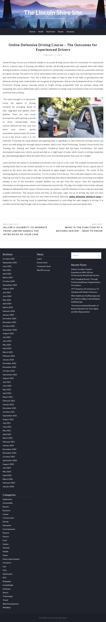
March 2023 (8, 352)
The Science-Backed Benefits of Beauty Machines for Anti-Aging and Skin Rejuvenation (84, 308)
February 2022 (9, 401)
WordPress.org (43, 270)
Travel (5, 600)
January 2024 (8, 315)
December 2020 (9, 449)
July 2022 (7, 382)
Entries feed (42, 262)
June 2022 (7, 386)
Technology (8, 596)
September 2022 (10, 374)
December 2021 (9, 408)
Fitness (6, 536)
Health (40, 32)
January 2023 (8, 359)
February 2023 (9, 356)
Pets (5, 570)
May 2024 (7, 300)
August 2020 (8, 464)
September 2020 (10, 460)
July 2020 (7, 468)
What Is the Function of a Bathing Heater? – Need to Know (79, 229)
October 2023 (9, 326)
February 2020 (9, 483)
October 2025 (9, 259)
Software (7, 589)
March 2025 (8, 277)
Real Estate (50, 32)
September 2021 (10, 415)
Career (6, 514)
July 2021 (7, 423)
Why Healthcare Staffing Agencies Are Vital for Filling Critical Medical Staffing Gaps (85, 299)
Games (6, 544)
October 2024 (9, 281)
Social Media (8, 585)
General (32, 32)
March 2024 (8, 307)
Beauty (61, 32)
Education (7, 525)
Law (4, 566)
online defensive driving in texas (85, 196)
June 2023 (7, 341)
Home (5, 555)
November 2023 (9, 322)
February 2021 (9, 442)
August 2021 (8, 419)
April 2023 (7, 348)
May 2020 (7, 471)
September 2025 (10, 262)
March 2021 (8, 438)
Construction (8, 518)
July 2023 (7, 337)
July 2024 (7, 292)
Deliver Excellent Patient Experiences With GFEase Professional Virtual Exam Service (85, 272)
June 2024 (7, 296)
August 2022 (8, 378)
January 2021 (8, 445)
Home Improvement (11, 559)
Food (5, 540)
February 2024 (9, 311)
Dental (5, 521)
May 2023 (7, 345)
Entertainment (9, 529)
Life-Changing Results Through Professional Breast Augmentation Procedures (85, 282)
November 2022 (9, 367)
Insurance (7, 562)
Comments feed (44, 266)
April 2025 (7, 274)
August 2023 (8, 333)
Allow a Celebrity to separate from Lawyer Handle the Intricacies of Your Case (25, 231)
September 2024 (10, 285)
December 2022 (9, 363)
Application (7, 499)
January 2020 (8, 486)
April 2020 (7, 475)
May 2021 (7, 430)
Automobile (8, 503)
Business (6, 510)
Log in (39, 259)
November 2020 (9, 453)
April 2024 (7, 303)
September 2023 (10, 330)
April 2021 (7, 434)
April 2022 (7, 393)
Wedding (6, 607)
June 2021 (7, 427)
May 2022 (7, 389)
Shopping (70, 32)
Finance (6, 533)
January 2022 (8, 404)
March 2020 (8, 479)
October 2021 (9, 412)
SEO (4, 577)
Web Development (11, 604)
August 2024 (8, 288)
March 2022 (8, 397)
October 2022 (9, 371)
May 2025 (7, 270)
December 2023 (9, 318)
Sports (5, 592)
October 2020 (9, 456)
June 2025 (7, 266)
